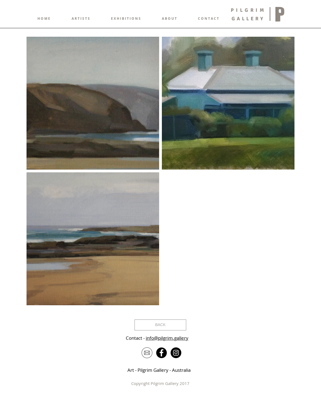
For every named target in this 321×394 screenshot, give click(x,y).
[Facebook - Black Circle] (161, 352)
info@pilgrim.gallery (167, 338)
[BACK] (160, 324)
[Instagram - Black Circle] (176, 352)
